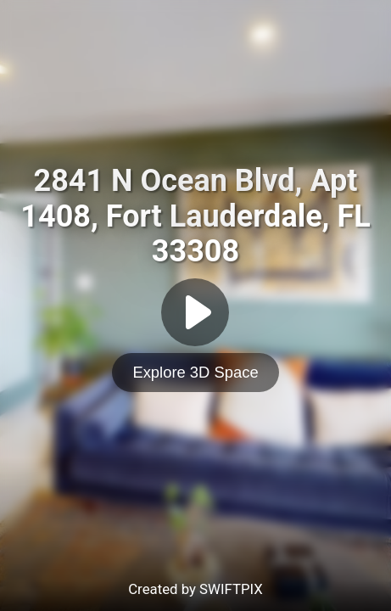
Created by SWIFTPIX (195, 588)
